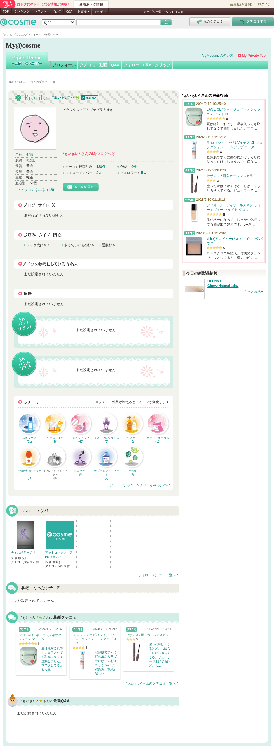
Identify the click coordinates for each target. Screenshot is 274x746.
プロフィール (64, 65)
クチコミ (87, 65)
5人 (144, 173)
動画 (103, 65)
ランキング (21, 11)
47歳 (29, 154)
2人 (99, 173)
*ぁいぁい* (61, 97)
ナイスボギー (20, 552)
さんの (89, 154)
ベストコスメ (174, 11)
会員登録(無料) (241, 4)
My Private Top (254, 56)
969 (33, 562)
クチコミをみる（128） (39, 190)
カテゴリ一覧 (152, 11)
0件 (134, 167)
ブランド (40, 11)
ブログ (56, 11)
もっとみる (252, 292)
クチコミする (120, 485)
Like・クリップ (157, 65)
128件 (100, 167)
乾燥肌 (31, 160)
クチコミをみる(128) (152, 485)
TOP (6, 11)
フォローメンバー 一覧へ (157, 575)
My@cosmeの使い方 (217, 56)
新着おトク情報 (91, 4)
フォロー (131, 65)
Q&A (69, 11)
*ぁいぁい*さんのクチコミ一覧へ (151, 683)
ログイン (264, 4)
